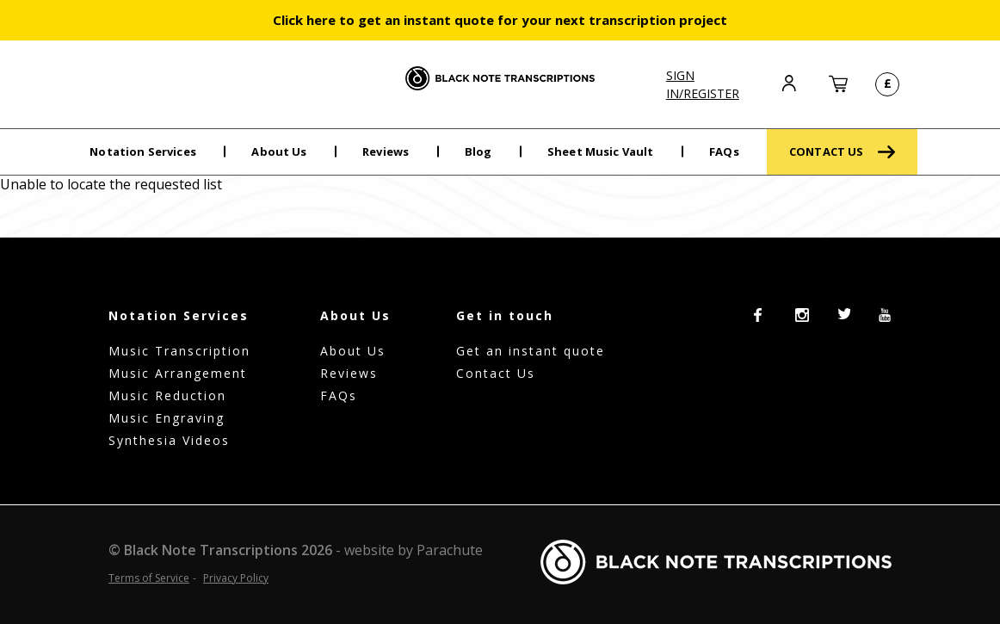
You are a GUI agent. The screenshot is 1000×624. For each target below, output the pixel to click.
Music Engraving (166, 418)
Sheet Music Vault (600, 151)
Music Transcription (179, 351)
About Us (278, 151)
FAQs (724, 151)
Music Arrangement (177, 373)
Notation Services (143, 151)
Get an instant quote (530, 351)
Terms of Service (148, 578)
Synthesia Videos (169, 440)
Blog (478, 151)
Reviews (385, 151)
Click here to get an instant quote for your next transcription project (500, 19)
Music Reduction (167, 395)
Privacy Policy (236, 578)
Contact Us (495, 373)
